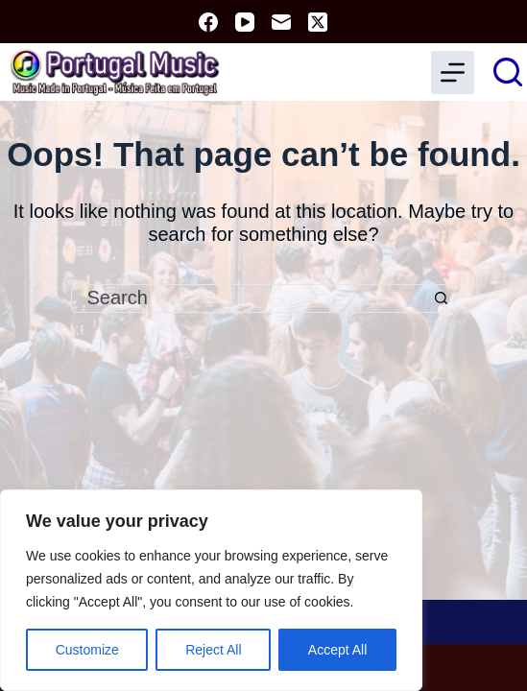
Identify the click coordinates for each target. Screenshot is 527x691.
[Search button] (440, 298)
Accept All (337, 649)
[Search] (507, 72)
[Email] (281, 22)
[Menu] (452, 72)
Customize (87, 649)
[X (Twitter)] (317, 22)
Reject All (213, 649)
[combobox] (249, 298)
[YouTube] (244, 22)
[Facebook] (208, 22)
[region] (211, 590)
